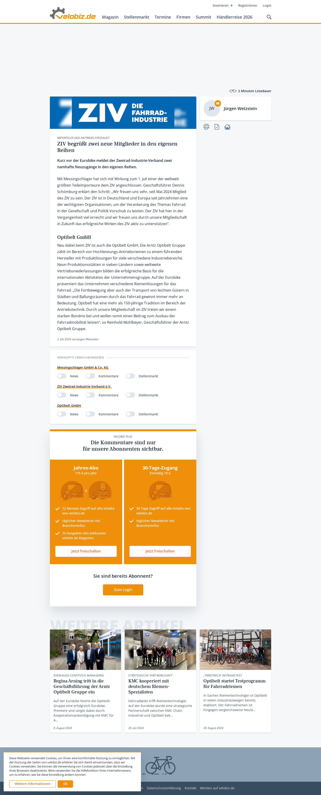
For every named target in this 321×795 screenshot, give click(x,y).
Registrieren (247, 5)
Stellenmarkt (136, 17)
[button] (65, 784)
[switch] (61, 375)
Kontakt (190, 788)
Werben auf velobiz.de (217, 788)
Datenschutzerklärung (164, 788)
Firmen (183, 17)
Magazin (110, 17)
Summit (203, 17)
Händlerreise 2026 (234, 17)
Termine (163, 17)
